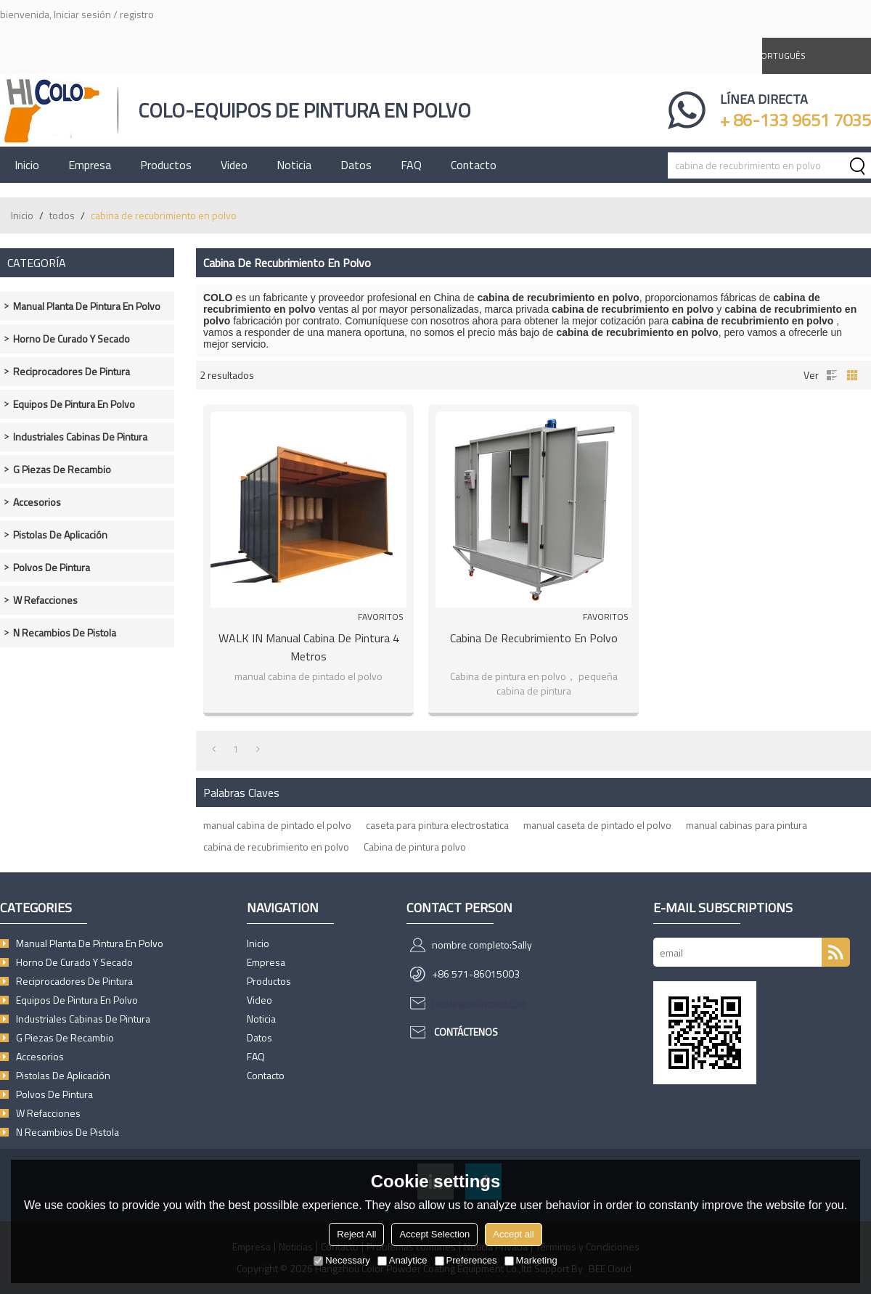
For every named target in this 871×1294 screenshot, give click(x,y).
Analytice (402, 1260)
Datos (356, 164)
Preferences (466, 1260)
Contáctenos (466, 1031)
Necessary (341, 1260)
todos (62, 215)
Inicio (27, 164)
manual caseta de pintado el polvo (597, 824)
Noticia (294, 164)
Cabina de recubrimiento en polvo (534, 638)
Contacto (473, 164)
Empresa (89, 164)
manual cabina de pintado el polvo (277, 824)
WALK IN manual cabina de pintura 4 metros (308, 647)
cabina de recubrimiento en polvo (276, 846)
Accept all (513, 1234)
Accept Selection (434, 1234)
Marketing (530, 1260)
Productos (166, 164)
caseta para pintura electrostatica (437, 824)
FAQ (411, 164)
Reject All (356, 1234)
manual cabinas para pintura (746, 824)
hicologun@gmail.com (479, 1002)
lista (832, 375)
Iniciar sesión (82, 14)
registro (137, 14)
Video (234, 164)
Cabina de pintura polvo (415, 846)
